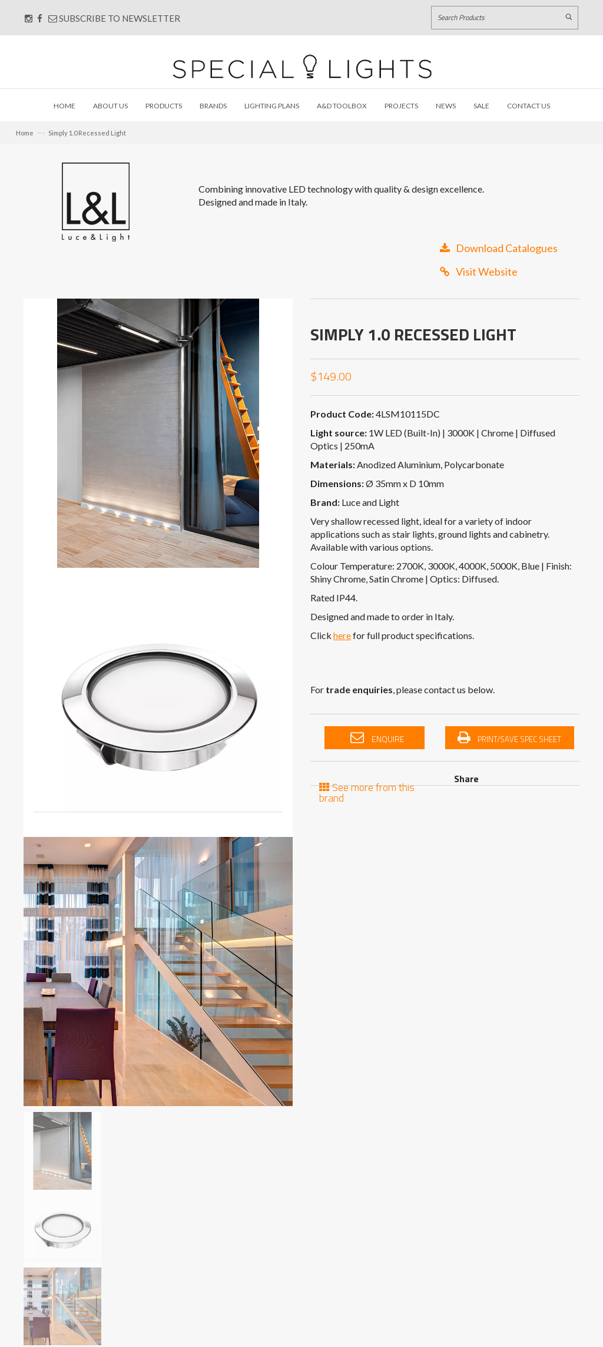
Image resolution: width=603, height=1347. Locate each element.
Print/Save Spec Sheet (509, 738)
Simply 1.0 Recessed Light (87, 133)
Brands (213, 105)
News (446, 105)
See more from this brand (367, 791)
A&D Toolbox (342, 105)
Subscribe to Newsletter (114, 18)
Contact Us (528, 105)
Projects (401, 105)
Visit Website (479, 271)
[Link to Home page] (302, 66)
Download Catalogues (499, 247)
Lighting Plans (271, 105)
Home (64, 105)
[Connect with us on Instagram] (28, 18)
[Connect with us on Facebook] (39, 18)
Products (163, 105)
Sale (481, 105)
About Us (110, 105)
